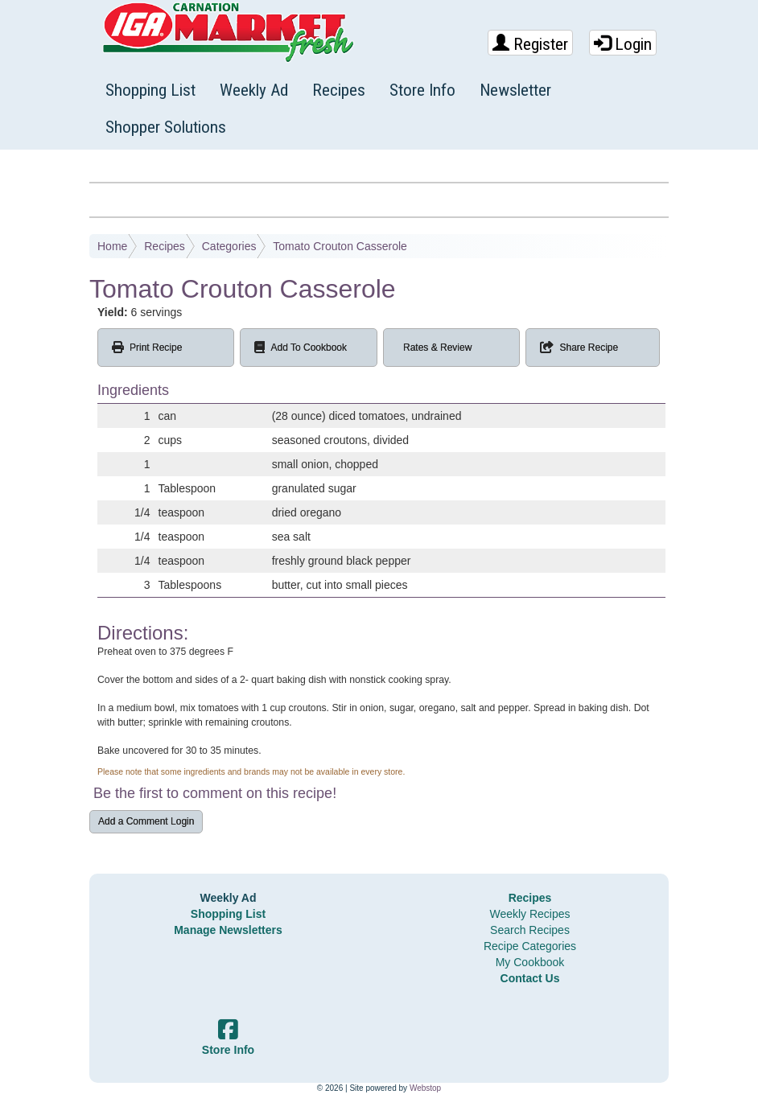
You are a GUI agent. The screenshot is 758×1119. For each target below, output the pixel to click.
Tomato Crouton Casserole (340, 246)
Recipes (338, 90)
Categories (229, 246)
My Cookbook (530, 962)
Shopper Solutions (165, 127)
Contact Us (530, 978)
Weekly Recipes (529, 913)
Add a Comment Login (146, 821)
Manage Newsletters (228, 930)
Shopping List (150, 90)
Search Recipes (530, 930)
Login (623, 44)
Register (530, 44)
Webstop (425, 1088)
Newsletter (515, 90)
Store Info (422, 90)
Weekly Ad (254, 90)
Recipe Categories (530, 946)
